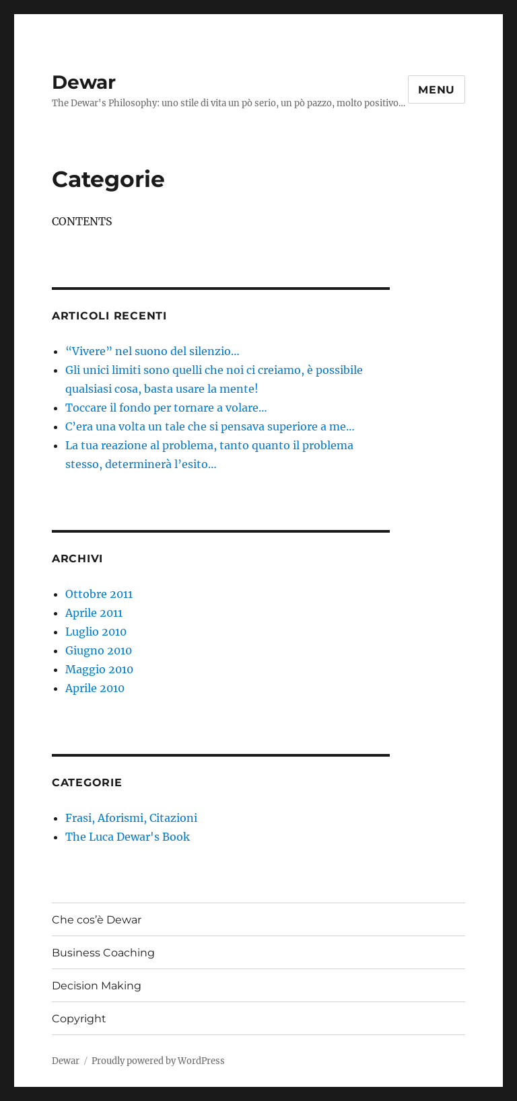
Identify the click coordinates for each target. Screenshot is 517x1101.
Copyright (79, 1018)
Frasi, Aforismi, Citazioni (131, 818)
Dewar (84, 82)
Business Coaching (103, 952)
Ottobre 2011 (99, 594)
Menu (436, 89)
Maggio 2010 (99, 669)
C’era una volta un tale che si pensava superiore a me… (210, 426)
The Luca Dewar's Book (127, 836)
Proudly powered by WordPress (158, 1061)
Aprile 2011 (94, 612)
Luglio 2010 (96, 631)
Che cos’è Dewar (96, 919)
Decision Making (96, 985)
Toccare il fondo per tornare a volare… (166, 407)
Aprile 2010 (95, 688)
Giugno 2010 (98, 650)
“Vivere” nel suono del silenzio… (152, 351)
